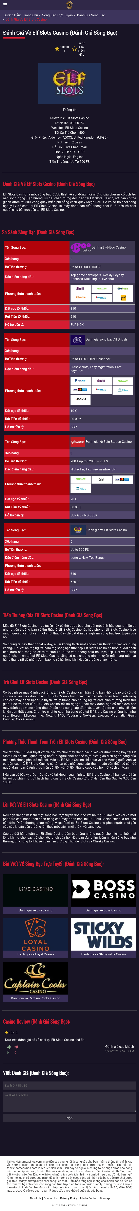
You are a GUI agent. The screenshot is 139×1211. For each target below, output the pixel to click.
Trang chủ (30, 15)
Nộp (69, 1118)
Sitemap (104, 1198)
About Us (35, 1198)
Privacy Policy (69, 1198)
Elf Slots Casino (76, 128)
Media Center (88, 1198)
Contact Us (51, 1198)
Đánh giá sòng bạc (91, 15)
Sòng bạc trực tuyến (57, 15)
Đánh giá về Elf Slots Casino (26, 19)
